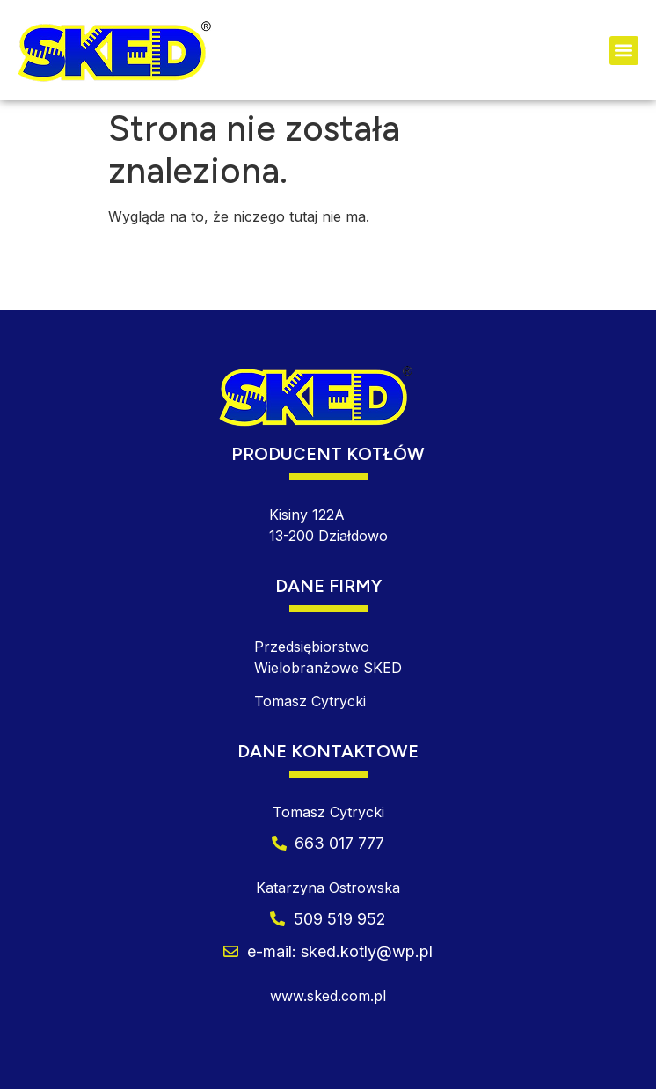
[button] (623, 50)
